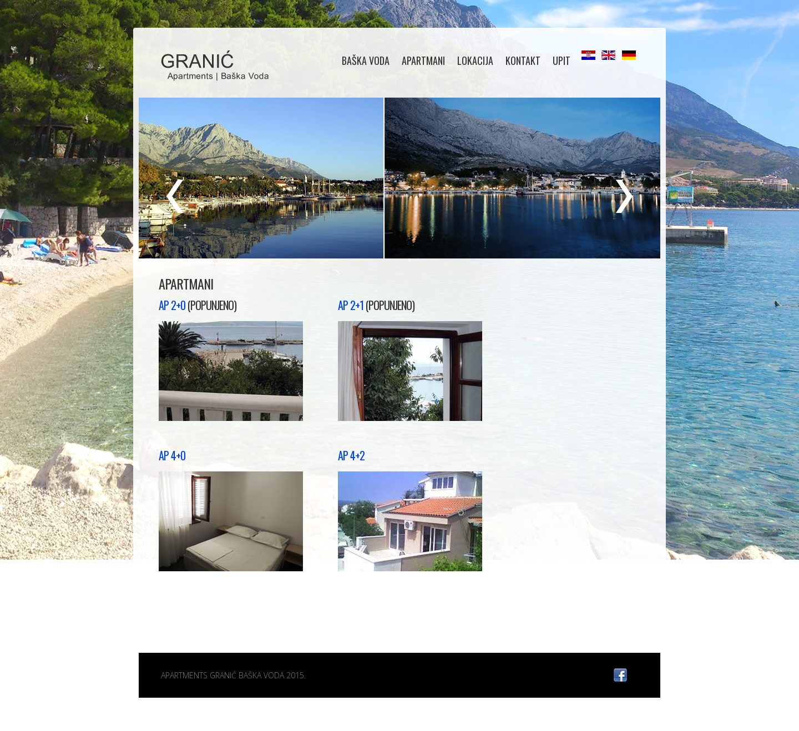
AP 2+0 (172, 305)
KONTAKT (522, 60)
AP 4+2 (351, 455)
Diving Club (217, 66)
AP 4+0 (172, 455)
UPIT (561, 60)
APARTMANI (423, 60)
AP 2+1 (352, 305)
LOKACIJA (475, 60)
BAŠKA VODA (366, 60)
